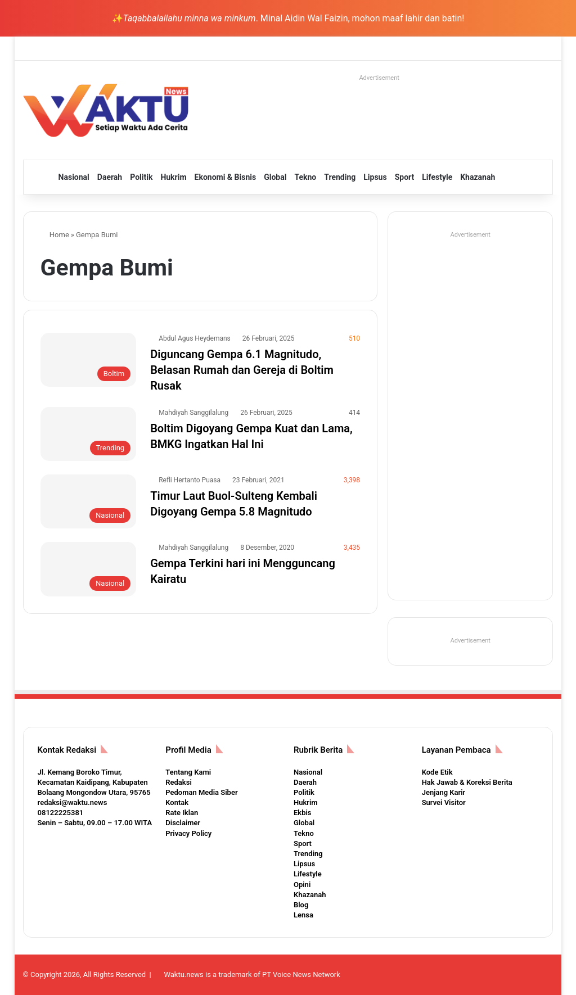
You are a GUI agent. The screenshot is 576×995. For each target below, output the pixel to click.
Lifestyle (437, 177)
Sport (405, 177)
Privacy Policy (188, 833)
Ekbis (303, 812)
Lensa (303, 915)
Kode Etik (437, 772)
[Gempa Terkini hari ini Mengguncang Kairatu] (88, 569)
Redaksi (178, 782)
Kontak (176, 802)
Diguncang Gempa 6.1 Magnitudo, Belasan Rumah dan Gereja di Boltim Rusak (242, 369)
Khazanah (477, 177)
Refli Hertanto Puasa (189, 480)
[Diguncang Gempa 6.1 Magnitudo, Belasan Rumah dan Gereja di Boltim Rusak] (88, 360)
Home (54, 234)
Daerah (109, 177)
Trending (340, 177)
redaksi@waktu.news (72, 802)
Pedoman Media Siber (201, 792)
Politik (141, 177)
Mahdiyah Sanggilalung (193, 413)
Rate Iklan (181, 812)
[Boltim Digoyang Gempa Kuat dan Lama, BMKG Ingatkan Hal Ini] (88, 434)
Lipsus (374, 177)
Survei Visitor (444, 802)
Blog (301, 905)
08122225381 (61, 812)
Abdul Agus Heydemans (195, 338)
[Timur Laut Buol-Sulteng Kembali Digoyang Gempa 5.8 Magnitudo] (88, 501)
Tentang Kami (188, 772)
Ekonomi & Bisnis (225, 177)
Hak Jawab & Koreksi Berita (467, 782)
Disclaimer (182, 822)
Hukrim (173, 177)
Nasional (73, 177)
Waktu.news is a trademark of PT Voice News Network (252, 974)
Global (275, 177)
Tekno (305, 177)
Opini (302, 884)
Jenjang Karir (444, 792)
